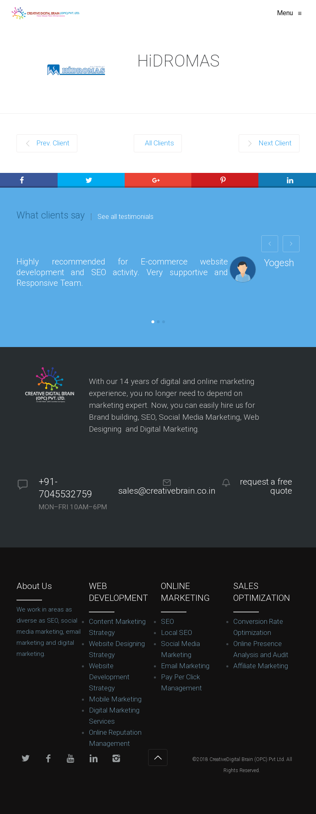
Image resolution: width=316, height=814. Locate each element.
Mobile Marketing (115, 699)
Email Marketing (185, 666)
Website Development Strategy (109, 677)
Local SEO (176, 632)
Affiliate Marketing (260, 666)
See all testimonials (125, 217)
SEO (167, 621)
